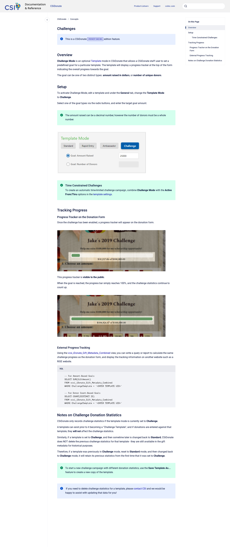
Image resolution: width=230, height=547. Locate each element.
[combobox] (203, 6)
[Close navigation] (47, 19)
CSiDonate (56, 6)
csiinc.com (170, 6)
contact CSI (140, 488)
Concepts (74, 19)
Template (96, 61)
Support (156, 6)
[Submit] (185, 6)
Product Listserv (141, 6)
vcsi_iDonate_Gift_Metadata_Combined (89, 353)
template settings (102, 194)
